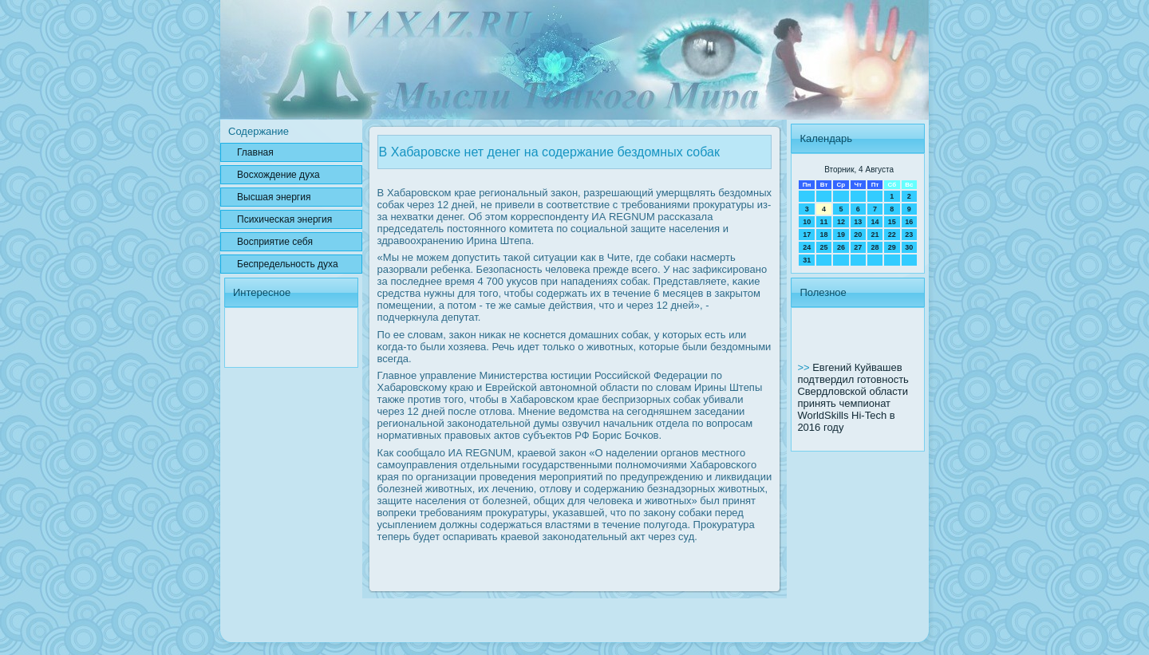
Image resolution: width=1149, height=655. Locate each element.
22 (892, 235)
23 (909, 235)
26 (841, 247)
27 (858, 247)
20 (858, 235)
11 (824, 222)
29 (892, 247)
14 (875, 222)
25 (824, 247)
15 (892, 222)
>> (804, 367)
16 (909, 222)
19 (841, 235)
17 (807, 235)
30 (909, 247)
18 (824, 235)
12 (841, 222)
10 (807, 222)
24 (807, 247)
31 (807, 260)
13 (858, 222)
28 (875, 247)
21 (875, 235)
